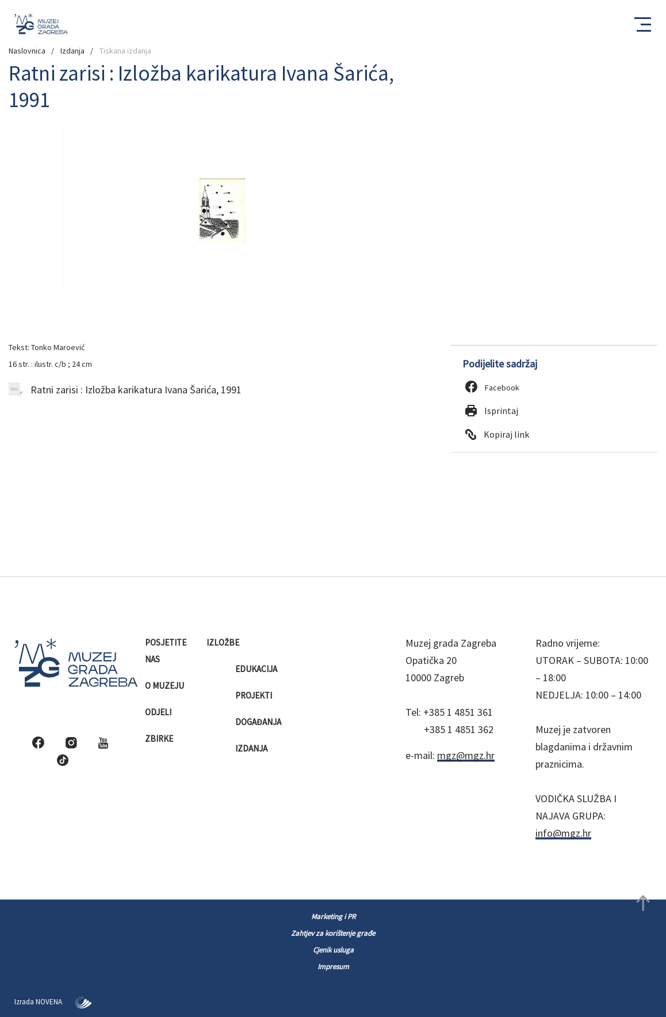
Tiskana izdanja (125, 50)
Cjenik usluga (333, 950)
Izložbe (223, 642)
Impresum (333, 967)
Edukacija (257, 668)
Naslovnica (27, 50)
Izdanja (72, 50)
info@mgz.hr (563, 833)
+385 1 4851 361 (458, 712)
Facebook (492, 387)
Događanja (259, 721)
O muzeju (165, 685)
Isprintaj (491, 410)
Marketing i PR (333, 916)
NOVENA (63, 1002)
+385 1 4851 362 (458, 729)
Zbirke (160, 738)
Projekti (254, 695)
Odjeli (159, 712)
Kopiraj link (497, 434)
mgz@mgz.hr (466, 755)
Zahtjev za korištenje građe (333, 933)
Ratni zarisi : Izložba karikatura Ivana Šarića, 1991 (125, 389)
